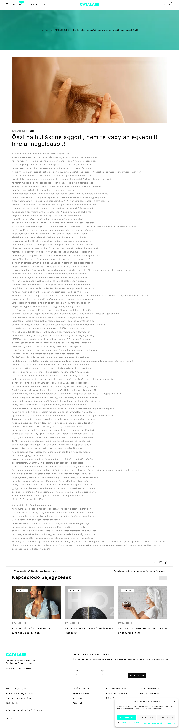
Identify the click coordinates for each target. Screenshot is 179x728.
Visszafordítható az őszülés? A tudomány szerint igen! (31, 632)
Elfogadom (126, 717)
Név (102, 675)
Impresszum (170, 723)
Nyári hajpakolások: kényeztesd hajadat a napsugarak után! (136, 632)
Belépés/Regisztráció (164, 4)
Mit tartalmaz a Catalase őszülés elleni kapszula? (86, 630)
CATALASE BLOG (61, 30)
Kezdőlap (45, 30)
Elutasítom (146, 717)
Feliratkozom (137, 680)
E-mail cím (77, 675)
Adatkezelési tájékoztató (129, 722)
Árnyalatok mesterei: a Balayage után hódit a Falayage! (139, 571)
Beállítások (166, 717)
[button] (174, 701)
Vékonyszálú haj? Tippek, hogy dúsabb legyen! (36, 571)
